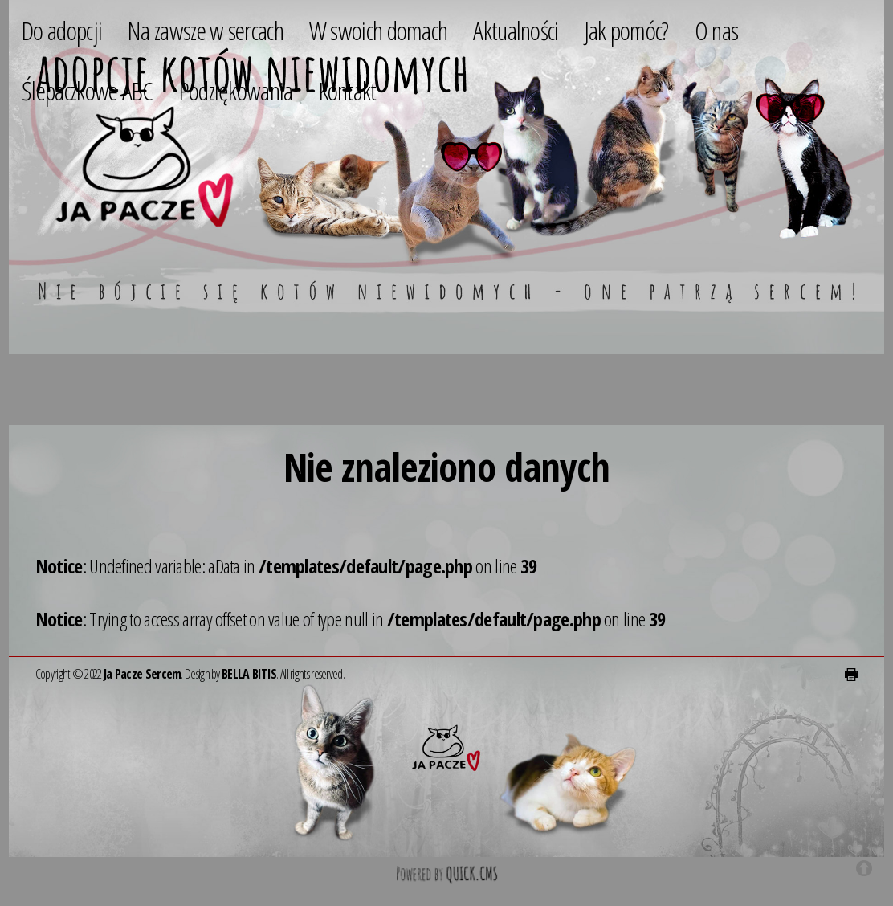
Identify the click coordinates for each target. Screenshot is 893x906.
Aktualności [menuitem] (515, 30)
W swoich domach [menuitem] (378, 30)
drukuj (851, 674)
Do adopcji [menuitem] (62, 30)
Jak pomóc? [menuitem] (627, 30)
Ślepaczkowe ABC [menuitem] (87, 90)
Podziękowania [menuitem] (236, 90)
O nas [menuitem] (717, 30)
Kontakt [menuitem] (348, 90)
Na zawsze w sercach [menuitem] (205, 30)
